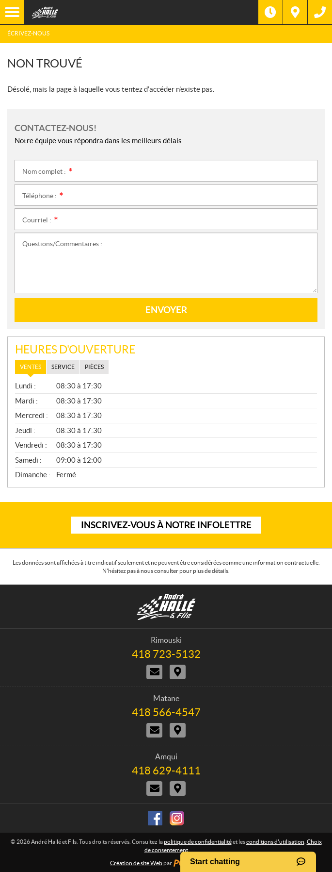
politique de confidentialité (198, 841)
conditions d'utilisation (275, 841)
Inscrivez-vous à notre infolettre (166, 525)
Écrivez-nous (28, 33)
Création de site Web (136, 863)
